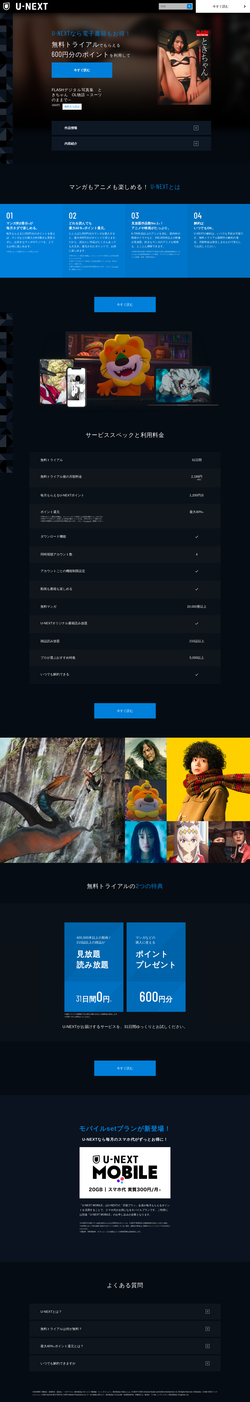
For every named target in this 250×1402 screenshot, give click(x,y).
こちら (116, 266)
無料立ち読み (72, 106)
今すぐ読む (221, 6)
